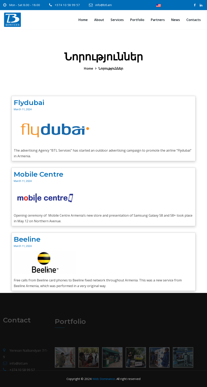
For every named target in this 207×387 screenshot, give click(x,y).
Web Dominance (103, 379)
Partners (158, 20)
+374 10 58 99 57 (67, 5)
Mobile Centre (38, 174)
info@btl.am (103, 5)
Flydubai (29, 102)
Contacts (193, 20)
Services (117, 20)
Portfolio (137, 20)
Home (83, 20)
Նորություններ (110, 68)
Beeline (27, 239)
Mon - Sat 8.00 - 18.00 (24, 5)
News (175, 20)
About (99, 20)
